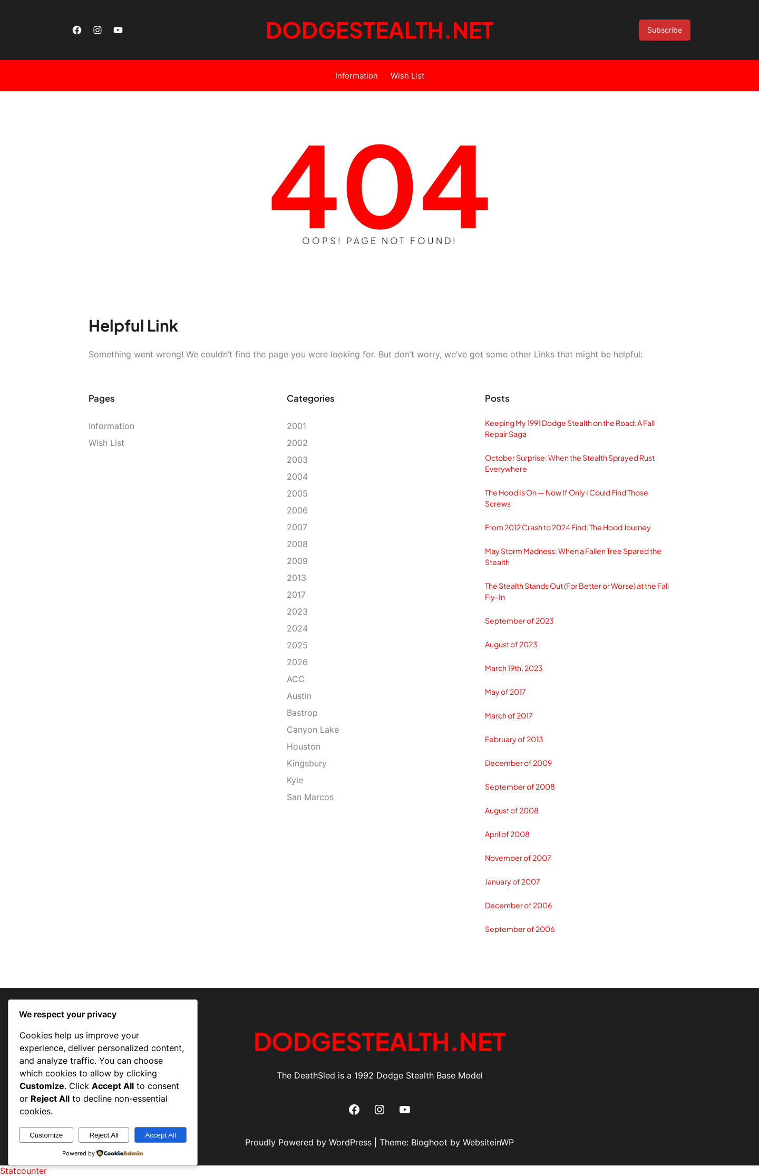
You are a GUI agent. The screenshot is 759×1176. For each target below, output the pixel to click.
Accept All (160, 1135)
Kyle (295, 780)
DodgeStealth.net (380, 29)
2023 (297, 611)
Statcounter (23, 1170)
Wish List (407, 76)
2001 (296, 426)
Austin (299, 696)
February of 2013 (514, 739)
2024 (297, 628)
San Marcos (310, 797)
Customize (46, 1135)
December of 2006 (518, 905)
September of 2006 (519, 929)
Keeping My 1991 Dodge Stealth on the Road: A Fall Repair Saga (570, 428)
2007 (297, 527)
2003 (297, 459)
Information (356, 76)
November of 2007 (518, 857)
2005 (297, 493)
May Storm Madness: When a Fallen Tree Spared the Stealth (573, 556)
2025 (297, 645)
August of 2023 (511, 644)
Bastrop (302, 712)
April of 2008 (507, 834)
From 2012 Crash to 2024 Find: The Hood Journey (568, 527)
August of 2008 (512, 810)
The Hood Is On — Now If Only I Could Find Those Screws (566, 498)
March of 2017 (509, 715)
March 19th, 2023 (514, 668)
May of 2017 (505, 691)
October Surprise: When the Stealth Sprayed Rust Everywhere (570, 463)
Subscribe (664, 29)
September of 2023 (519, 620)
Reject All (104, 1135)
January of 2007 (512, 881)
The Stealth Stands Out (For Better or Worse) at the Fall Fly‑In (577, 591)
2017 (296, 594)
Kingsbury (307, 763)
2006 (297, 510)
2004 (297, 476)
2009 (297, 561)
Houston (303, 746)
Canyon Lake (313, 729)
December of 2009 (518, 762)
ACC (296, 679)
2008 (297, 544)
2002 (297, 443)
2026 (297, 662)
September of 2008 (520, 786)
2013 (296, 577)
